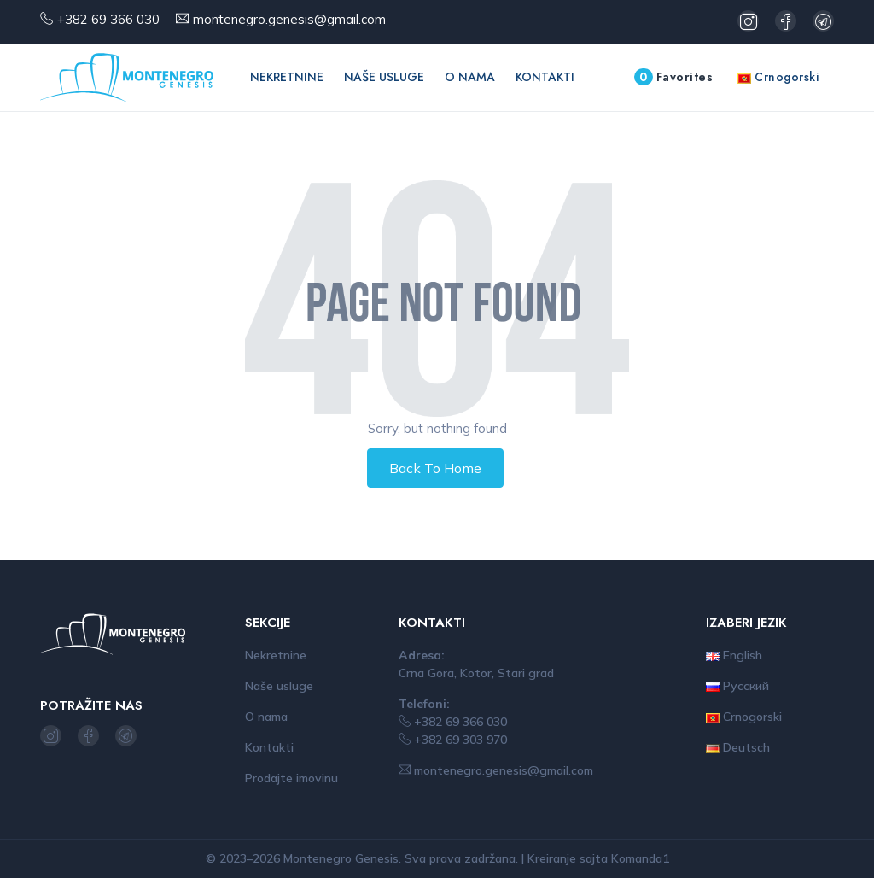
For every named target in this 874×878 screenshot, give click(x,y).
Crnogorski (778, 76)
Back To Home (435, 468)
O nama (470, 76)
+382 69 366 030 (108, 19)
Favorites (673, 76)
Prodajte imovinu (291, 778)
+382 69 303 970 (453, 739)
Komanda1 (640, 858)
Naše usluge (384, 76)
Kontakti (545, 76)
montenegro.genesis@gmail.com (289, 19)
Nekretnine (286, 76)
